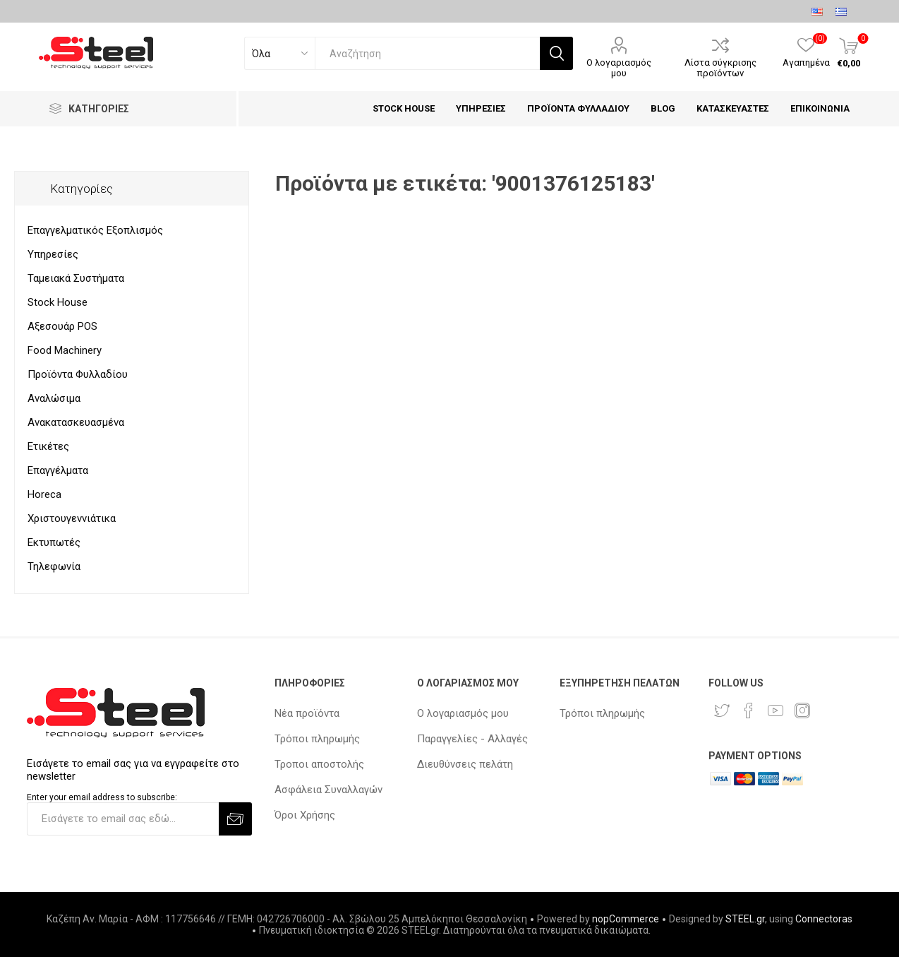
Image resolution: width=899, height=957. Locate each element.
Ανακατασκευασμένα (76, 422)
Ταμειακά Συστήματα (76, 278)
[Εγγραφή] (123, 819)
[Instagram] (802, 710)
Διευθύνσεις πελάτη (465, 764)
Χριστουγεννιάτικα (72, 518)
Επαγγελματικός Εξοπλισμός (95, 230)
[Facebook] (748, 710)
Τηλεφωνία (54, 566)
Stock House (58, 302)
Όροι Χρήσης (304, 815)
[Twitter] (722, 710)
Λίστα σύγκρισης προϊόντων (720, 67)
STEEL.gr (745, 919)
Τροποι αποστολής (319, 764)
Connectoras (823, 919)
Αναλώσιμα (54, 398)
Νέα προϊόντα (306, 713)
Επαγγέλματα (58, 470)
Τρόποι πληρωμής (317, 738)
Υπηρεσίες (53, 254)
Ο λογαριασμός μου (618, 67)
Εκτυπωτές (54, 542)
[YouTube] (775, 710)
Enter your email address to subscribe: (102, 797)
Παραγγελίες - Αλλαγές (472, 738)
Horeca (44, 494)
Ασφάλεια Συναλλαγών (328, 789)
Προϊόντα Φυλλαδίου (78, 374)
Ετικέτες (48, 446)
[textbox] (427, 53)
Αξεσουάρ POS (62, 326)
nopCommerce (625, 919)
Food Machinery (65, 350)
